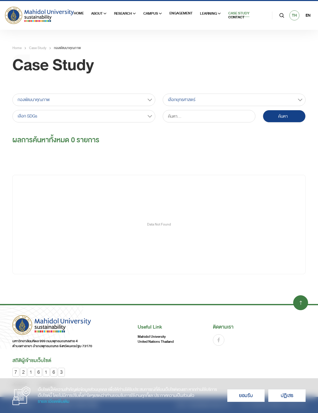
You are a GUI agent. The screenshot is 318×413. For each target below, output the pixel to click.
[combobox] (83, 100)
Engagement (181, 13)
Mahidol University (152, 336)
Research (125, 13)
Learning (210, 13)
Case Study (238, 13)
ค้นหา (283, 116)
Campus (152, 13)
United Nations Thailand (156, 341)
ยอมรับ (246, 395)
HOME (79, 13)
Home (17, 51)
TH (294, 15)
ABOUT (99, 13)
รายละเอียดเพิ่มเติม (53, 402)
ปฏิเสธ (287, 395)
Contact (236, 17)
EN (308, 15)
